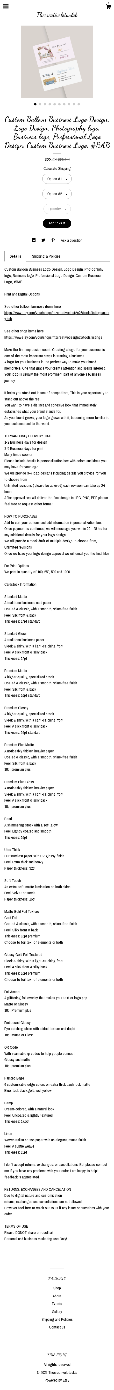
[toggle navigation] (6, 6)
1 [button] (35, 104)
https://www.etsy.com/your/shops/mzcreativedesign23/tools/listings (53, 337)
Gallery (57, 1311)
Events (57, 1303)
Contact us (57, 1327)
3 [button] (45, 104)
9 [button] (74, 104)
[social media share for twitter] (43, 240)
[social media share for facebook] (34, 240)
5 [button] (54, 104)
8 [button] (69, 104)
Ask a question (71, 240)
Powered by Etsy (57, 1380)
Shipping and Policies (57, 1319)
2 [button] (40, 104)
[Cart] (108, 7)
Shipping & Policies (46, 256)
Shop (57, 1288)
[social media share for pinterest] (53, 240)
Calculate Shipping (57, 168)
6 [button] (59, 104)
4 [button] (50, 104)
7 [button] (64, 104)
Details (15, 256)
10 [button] (79, 104)
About (57, 1296)
